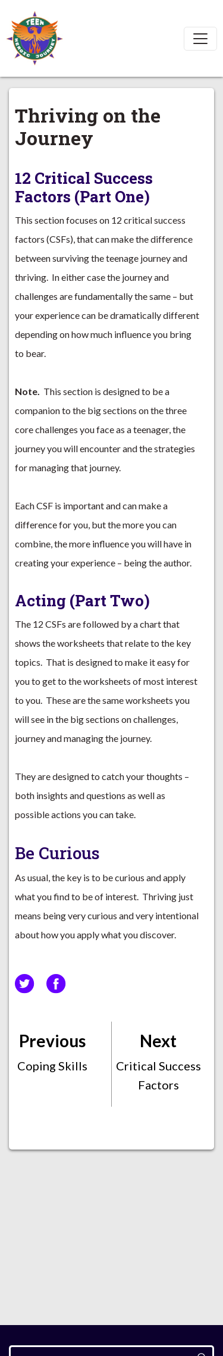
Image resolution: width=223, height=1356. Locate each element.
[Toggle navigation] (200, 39)
